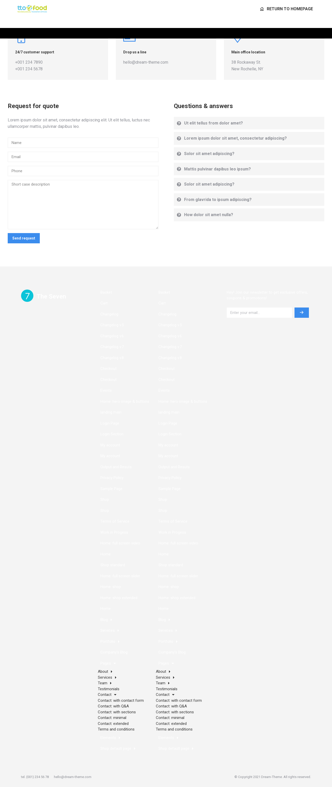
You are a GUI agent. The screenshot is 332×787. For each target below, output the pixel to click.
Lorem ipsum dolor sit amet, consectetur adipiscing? (235, 138)
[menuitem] (286, 19)
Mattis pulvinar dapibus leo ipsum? (217, 169)
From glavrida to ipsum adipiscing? (218, 199)
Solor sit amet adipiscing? (209, 153)
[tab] (249, 123)
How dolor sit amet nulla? (208, 214)
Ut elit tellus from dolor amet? (213, 123)
